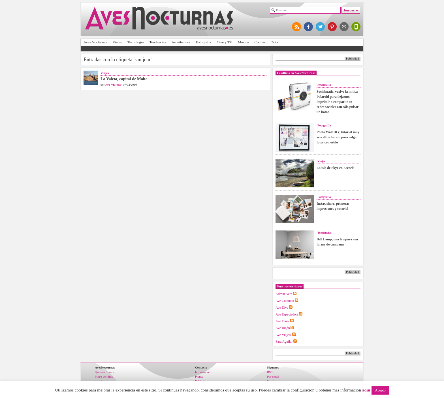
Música (243, 42)
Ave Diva (282, 308)
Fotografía (203, 42)
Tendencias (157, 42)
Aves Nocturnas (95, 42)
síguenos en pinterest (332, 26)
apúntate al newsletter (344, 26)
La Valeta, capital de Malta (124, 79)
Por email (273, 376)
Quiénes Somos (104, 372)
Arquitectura (181, 42)
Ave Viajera (113, 84)
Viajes (116, 42)
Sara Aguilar (284, 342)
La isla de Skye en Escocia (336, 168)
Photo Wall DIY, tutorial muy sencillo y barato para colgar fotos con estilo (338, 137)
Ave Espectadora (287, 314)
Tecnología (135, 42)
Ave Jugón (283, 328)
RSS (270, 372)
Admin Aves (284, 294)
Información (202, 372)
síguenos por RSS (297, 26)
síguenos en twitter (320, 26)
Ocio (274, 42)
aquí (366, 390)
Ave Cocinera (285, 301)
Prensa (199, 376)
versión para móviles (356, 26)
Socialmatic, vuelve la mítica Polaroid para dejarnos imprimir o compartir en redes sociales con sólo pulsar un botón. (337, 102)
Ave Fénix (282, 321)
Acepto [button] (380, 390)
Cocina (260, 42)
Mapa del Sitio (104, 376)
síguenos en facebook (308, 26)
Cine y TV (224, 42)
